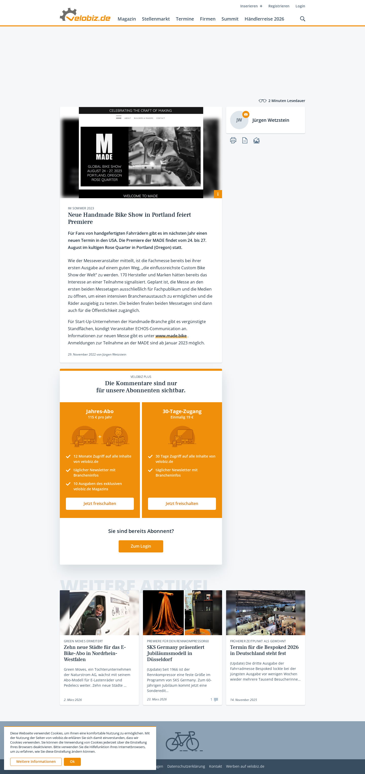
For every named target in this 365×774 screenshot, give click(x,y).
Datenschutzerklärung (186, 766)
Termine (185, 19)
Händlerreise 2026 (264, 19)
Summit (230, 19)
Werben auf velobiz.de (245, 766)
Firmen (207, 19)
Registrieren (278, 6)
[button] (72, 762)
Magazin (127, 19)
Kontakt (215, 766)
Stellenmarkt (156, 19)
